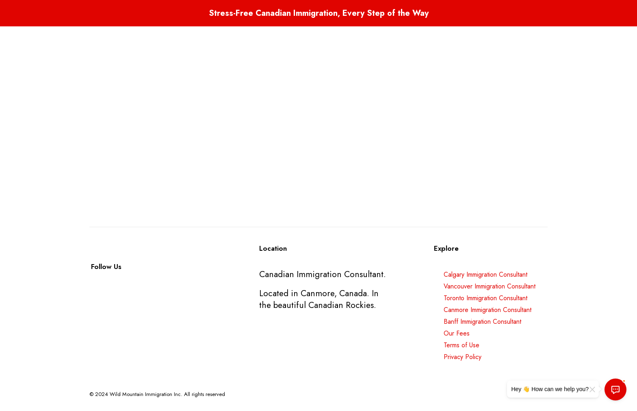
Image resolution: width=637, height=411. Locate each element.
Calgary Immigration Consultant (485, 274)
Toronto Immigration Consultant (485, 298)
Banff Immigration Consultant (482, 321)
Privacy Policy (462, 357)
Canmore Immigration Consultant (487, 309)
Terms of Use (461, 345)
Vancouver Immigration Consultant (489, 286)
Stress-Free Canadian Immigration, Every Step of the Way (319, 13)
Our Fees (457, 333)
